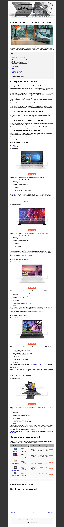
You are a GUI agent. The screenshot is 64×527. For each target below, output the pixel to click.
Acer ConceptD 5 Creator (17, 71)
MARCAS (19, 16)
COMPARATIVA (23, 16)
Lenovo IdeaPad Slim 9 (20, 202)
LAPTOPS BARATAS (31, 16)
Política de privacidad (22, 519)
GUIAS (27, 16)
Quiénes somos (43, 519)
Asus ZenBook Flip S (16, 73)
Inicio (33, 512)
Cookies (28, 519)
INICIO (12, 16)
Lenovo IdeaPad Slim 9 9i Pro (18, 70)
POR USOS (36, 16)
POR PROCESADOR (46, 16)
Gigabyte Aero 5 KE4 (16, 72)
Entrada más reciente (14, 512)
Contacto (37, 519)
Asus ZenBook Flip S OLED (21, 376)
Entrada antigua (50, 512)
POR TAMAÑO (41, 16)
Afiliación (33, 519)
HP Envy (13, 68)
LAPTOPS (15, 16)
